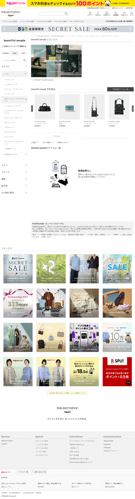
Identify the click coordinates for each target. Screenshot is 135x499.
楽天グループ (117, 8)
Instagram (107, 447)
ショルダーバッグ (10, 84)
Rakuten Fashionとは (76, 444)
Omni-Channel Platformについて (80, 462)
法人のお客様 (74, 455)
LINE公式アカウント (111, 451)
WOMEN (6, 53)
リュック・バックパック (13, 89)
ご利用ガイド (74, 448)
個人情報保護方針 (15, 493)
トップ (33, 36)
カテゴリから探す (41, 448)
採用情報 (38, 493)
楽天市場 (129, 8)
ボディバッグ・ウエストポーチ (14, 100)
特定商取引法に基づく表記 (79, 459)
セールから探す (41, 452)
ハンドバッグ (9, 94)
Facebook (107, 444)
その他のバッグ (10, 149)
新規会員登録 (108, 441)
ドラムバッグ (9, 127)
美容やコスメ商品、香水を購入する (49, 483)
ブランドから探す (41, 441)
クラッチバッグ (10, 132)
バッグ (6, 74)
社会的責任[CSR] (28, 493)
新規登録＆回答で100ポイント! (98, 8)
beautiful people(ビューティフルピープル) (66, 36)
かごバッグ (8, 137)
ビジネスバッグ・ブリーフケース (14, 112)
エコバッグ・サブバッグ (13, 118)
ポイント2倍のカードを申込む (81, 483)
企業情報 (4, 493)
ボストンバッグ (10, 122)
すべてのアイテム (41, 455)
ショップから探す (41, 444)
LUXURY (4, 444)
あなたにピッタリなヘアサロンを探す (13, 483)
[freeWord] (14, 60)
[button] (45, 112)
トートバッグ (9, 80)
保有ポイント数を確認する (114, 483)
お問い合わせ (74, 452)
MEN (14, 53)
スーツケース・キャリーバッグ (14, 143)
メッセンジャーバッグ (12, 106)
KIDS (23, 53)
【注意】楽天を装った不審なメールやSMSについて (67, 393)
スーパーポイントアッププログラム (82, 441)
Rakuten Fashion (44, 36)
